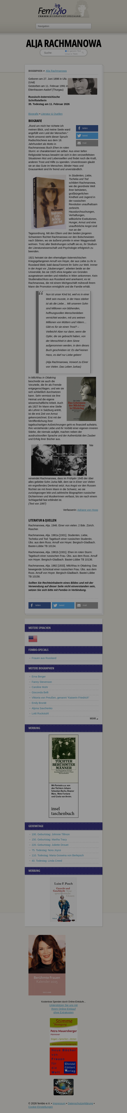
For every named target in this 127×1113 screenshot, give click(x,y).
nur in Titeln (71, 54)
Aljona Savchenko (42, 708)
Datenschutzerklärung (80, 1103)
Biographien (35, 71)
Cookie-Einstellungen (40, 1106)
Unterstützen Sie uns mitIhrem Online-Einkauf (63, 1009)
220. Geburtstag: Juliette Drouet (50, 844)
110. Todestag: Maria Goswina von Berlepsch (58, 855)
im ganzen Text (73, 51)
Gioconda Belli (40, 692)
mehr (93, 718)
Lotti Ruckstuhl (40, 713)
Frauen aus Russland (44, 658)
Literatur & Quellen (51, 113)
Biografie (33, 113)
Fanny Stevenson (42, 681)
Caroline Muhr (40, 687)
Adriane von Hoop (87, 509)
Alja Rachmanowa (56, 70)
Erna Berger (39, 676)
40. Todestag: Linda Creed (47, 860)
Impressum (59, 1103)
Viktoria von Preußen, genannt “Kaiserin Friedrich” (60, 697)
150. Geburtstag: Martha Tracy (49, 839)
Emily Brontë (39, 702)
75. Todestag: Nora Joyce (46, 850)
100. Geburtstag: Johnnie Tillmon (51, 834)
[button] (87, 128)
